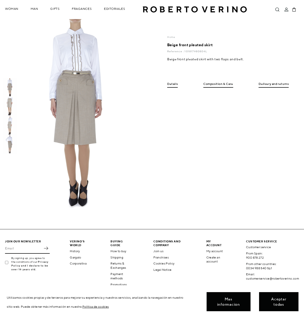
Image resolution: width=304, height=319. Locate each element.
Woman (11, 9)
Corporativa (78, 263)
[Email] (23, 248)
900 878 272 (255, 257)
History (75, 251)
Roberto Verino (195, 9)
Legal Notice (162, 270)
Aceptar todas (278, 301)
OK (46, 248)
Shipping (116, 257)
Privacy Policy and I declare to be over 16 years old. (29, 265)
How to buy (118, 251)
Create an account (213, 259)
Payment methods (116, 276)
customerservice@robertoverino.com (272, 278)
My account (214, 251)
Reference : (176, 51)
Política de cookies (95, 306)
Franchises (161, 257)
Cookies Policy (163, 263)
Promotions (118, 284)
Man (34, 9)
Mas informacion (228, 301)
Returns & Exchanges (118, 265)
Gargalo (75, 257)
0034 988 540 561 (259, 268)
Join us (158, 251)
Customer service (258, 247)
